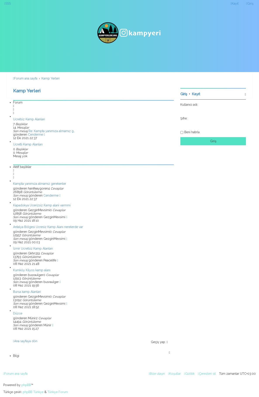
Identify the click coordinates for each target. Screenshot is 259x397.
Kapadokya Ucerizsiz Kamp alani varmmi (42, 205)
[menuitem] (7, 3)
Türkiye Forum (57, 392)
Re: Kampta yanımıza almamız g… (52, 131)
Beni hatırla (192, 132)
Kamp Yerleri (26, 90)
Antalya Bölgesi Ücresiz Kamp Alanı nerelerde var (48, 227)
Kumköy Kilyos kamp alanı (31, 270)
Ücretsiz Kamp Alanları (29, 119)
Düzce (17, 313)
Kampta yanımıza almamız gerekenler (39, 183)
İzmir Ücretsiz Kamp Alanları (33, 248)
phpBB (26, 385)
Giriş (183, 94)
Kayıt (196, 94)
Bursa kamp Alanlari (27, 291)
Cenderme (35, 134)
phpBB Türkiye (33, 392)
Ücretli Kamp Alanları (28, 144)
